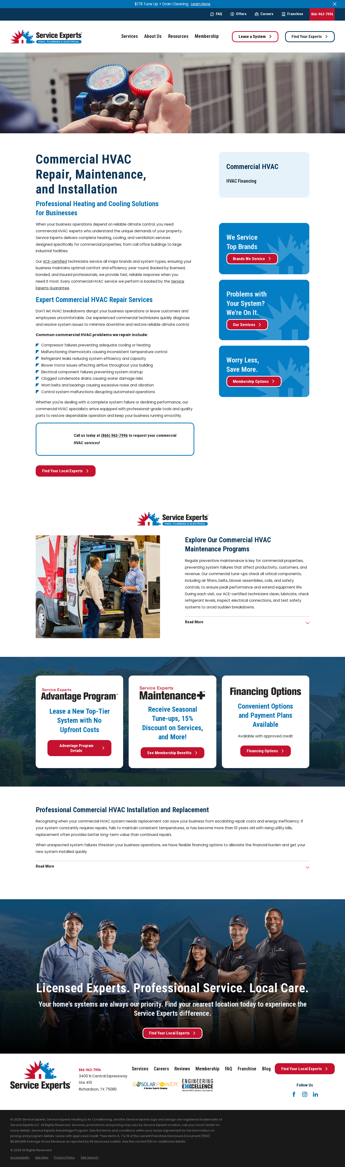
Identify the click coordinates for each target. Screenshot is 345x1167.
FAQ (216, 14)
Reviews (182, 1069)
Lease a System (255, 36)
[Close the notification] (334, 4)
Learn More (200, 3)
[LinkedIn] (315, 1094)
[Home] (46, 36)
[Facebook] (294, 1094)
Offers (238, 14)
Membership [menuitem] (207, 36)
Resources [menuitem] (178, 36)
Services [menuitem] (129, 36)
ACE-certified (55, 261)
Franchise (292, 14)
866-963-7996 (322, 14)
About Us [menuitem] (152, 36)
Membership (207, 1069)
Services (140, 1069)
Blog (266, 1069)
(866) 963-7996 (114, 435)
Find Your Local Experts (65, 470)
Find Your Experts (310, 36)
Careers (264, 14)
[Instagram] (304, 1094)
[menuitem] (241, 181)
